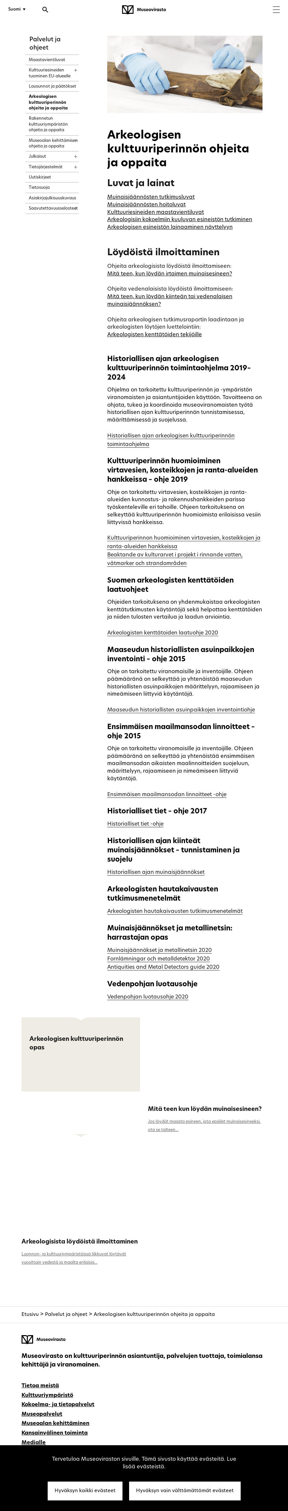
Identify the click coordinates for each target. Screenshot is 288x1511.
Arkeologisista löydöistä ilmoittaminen (80, 1242)
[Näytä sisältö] (69, 68)
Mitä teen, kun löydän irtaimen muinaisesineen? (169, 274)
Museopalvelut (42, 1414)
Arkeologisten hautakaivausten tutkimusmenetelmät (175, 911)
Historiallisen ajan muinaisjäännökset (156, 872)
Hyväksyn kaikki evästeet (85, 1491)
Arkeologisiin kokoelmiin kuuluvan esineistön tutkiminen (179, 220)
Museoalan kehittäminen (55, 1423)
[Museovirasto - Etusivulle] (144, 10)
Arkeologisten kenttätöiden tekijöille (154, 335)
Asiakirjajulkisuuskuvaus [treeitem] (52, 198)
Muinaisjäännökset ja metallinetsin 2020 (159, 950)
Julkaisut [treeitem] (37, 157)
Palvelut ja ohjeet (66, 1314)
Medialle (34, 1443)
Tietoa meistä (40, 1386)
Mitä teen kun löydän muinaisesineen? (205, 1109)
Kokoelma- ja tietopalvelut (58, 1405)
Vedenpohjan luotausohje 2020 (147, 997)
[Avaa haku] (45, 10)
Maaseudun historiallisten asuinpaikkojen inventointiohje (181, 710)
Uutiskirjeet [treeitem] (40, 178)
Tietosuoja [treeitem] (39, 188)
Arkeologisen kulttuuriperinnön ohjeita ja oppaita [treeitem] (48, 102)
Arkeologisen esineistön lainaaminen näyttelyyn (170, 227)
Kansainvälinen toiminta (55, 1433)
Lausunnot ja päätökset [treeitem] (52, 87)
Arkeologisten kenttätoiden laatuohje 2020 (162, 633)
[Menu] (276, 10)
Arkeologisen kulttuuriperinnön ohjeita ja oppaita (154, 1314)
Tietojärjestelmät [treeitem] (46, 167)
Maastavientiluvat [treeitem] (47, 60)
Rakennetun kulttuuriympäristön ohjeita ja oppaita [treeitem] (48, 124)
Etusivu (30, 1314)
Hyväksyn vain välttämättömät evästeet (185, 1491)
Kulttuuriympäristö (47, 1395)
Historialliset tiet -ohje (135, 824)
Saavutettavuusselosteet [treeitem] (53, 209)
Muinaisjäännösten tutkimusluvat (151, 197)
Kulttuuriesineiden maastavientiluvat (155, 212)
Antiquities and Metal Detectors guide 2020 (163, 967)
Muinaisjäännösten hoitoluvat (146, 205)
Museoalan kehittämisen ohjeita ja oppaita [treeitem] (53, 143)
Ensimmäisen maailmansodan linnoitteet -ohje (166, 794)
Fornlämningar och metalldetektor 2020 (158, 959)
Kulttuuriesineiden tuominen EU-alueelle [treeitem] (50, 73)
